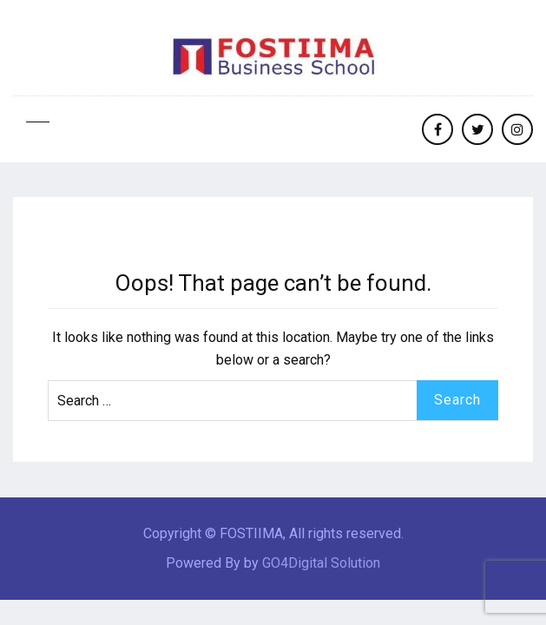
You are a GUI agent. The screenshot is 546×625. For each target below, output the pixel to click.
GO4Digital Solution (321, 563)
